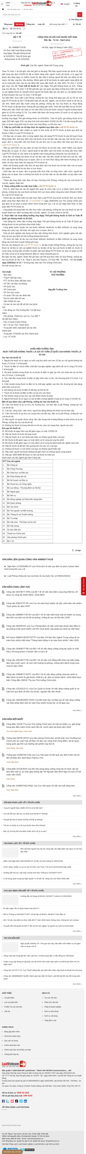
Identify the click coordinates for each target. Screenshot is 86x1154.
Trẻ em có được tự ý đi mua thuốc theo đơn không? (24, 825)
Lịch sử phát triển (11, 1002)
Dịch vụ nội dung (51, 1016)
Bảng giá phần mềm (12, 1032)
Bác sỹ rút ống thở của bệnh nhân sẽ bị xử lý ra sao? (25, 831)
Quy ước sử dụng (11, 1041)
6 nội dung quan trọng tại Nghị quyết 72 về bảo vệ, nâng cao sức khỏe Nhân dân (36, 879)
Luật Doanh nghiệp (25, 1144)
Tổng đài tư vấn (50, 1020)
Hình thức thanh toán (12, 1036)
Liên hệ (7, 1011)
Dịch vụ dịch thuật (51, 1011)
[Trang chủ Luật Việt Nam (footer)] (42, 1064)
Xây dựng (19, 748)
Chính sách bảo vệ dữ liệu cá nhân (17, 1050)
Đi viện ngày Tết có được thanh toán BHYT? (21, 908)
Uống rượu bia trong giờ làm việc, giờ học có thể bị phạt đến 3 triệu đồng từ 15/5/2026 (38, 956)
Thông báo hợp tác (11, 1054)
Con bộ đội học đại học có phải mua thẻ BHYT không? (25, 814)
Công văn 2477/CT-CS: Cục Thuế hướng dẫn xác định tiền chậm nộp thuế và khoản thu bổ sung (42, 970)
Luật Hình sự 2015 (52, 1144)
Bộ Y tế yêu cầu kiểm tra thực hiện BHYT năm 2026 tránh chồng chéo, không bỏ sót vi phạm (41, 920)
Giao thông (10, 748)
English (65, 4)
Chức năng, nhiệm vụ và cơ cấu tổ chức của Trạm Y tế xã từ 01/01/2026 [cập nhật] (37, 867)
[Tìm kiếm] (79, 14)
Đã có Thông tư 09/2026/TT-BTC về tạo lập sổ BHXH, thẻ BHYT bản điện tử (34, 914)
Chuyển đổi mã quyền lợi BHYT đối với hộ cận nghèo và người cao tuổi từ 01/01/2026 (38, 926)
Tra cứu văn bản (50, 998)
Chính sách (27, 731)
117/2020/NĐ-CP (36, 201)
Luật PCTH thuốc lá (68, 127)
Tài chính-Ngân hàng (14, 731)
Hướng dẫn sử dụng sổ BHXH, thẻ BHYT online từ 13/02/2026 (45, 896)
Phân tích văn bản (51, 1002)
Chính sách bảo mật (12, 1045)
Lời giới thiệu (9, 998)
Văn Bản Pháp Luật (9, 1144)
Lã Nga (76, 550)
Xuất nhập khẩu (12, 762)
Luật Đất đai (38, 1144)
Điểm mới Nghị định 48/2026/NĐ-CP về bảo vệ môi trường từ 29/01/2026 (33, 861)
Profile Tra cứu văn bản (13, 1007)
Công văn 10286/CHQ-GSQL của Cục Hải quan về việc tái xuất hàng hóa (40, 786)
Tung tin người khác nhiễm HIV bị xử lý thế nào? (23, 808)
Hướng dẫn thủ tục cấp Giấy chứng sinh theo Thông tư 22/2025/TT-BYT (32, 873)
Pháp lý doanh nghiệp (52, 1007)
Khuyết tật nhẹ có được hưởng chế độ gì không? (23, 820)
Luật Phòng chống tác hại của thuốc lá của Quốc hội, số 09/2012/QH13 (38, 576)
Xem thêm (77, 710)
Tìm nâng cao (75, 20)
